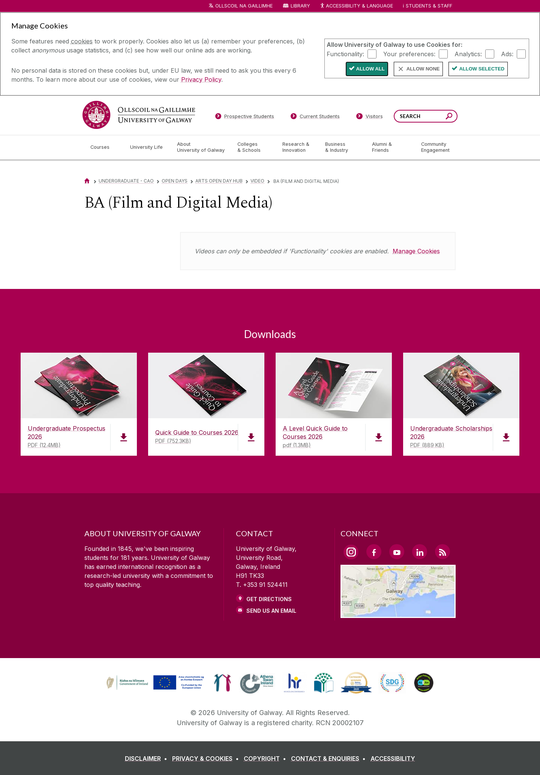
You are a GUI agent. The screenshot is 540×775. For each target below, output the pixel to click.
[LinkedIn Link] (419, 551)
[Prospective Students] (244, 117)
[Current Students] (315, 117)
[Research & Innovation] (297, 147)
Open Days (175, 181)
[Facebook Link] (373, 551)
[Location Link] (398, 613)
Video (257, 181)
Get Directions (269, 599)
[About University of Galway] (201, 147)
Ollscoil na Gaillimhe (244, 6)
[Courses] (104, 147)
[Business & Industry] (342, 147)
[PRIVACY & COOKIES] (207, 758)
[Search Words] (426, 116)
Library (300, 6)
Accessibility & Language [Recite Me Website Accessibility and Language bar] (356, 6)
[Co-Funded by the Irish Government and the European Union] (156, 689)
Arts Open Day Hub (219, 181)
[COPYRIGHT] (266, 758)
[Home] (87, 181)
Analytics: (468, 53)
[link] (222, 683)
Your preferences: (409, 53)
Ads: (507, 53)
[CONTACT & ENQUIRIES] (330, 758)
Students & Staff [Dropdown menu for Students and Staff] (429, 6)
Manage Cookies (416, 251)
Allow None (423, 69)
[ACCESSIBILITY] (392, 758)
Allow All (370, 69)
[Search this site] (449, 117)
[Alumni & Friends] (390, 147)
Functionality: (345, 53)
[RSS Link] (442, 551)
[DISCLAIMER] (147, 758)
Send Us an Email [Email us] (271, 610)
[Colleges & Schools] (253, 147)
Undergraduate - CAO (126, 181)
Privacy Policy (201, 79)
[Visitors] (369, 117)
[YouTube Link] (396, 551)
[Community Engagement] (435, 147)
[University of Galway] (138, 115)
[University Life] (147, 147)
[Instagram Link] (351, 552)
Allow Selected (481, 69)
